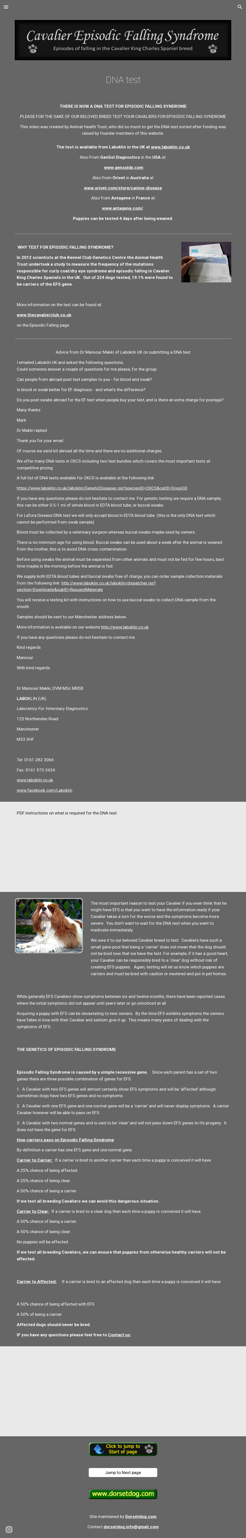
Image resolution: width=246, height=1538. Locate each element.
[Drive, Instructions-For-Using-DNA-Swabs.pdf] (178, 847)
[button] (6, 7)
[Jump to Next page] (123, 1473)
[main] (123, 79)
